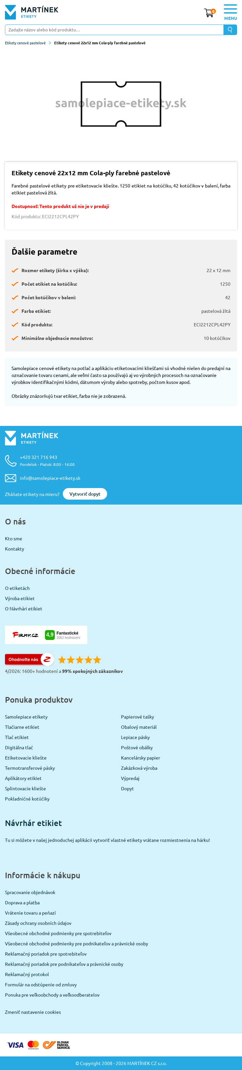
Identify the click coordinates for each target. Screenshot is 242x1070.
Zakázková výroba (139, 768)
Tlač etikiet (17, 737)
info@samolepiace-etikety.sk (50, 478)
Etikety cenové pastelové (28, 42)
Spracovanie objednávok (30, 892)
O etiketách (17, 588)
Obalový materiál (139, 727)
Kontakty (14, 549)
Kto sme (13, 538)
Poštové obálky (137, 747)
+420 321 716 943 (47, 460)
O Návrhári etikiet (23, 608)
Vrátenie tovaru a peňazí (30, 913)
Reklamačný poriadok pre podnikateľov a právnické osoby (64, 964)
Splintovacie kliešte (25, 788)
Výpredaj (130, 778)
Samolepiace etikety (26, 717)
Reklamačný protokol (27, 974)
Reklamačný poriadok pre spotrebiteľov (46, 954)
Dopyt (127, 788)
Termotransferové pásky (30, 768)
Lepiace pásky (135, 737)
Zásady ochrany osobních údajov (38, 923)
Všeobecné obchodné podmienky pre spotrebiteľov (58, 933)
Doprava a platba (22, 902)
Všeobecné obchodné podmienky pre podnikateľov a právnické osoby (76, 943)
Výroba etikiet (20, 598)
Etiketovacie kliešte (26, 758)
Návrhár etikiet (33, 823)
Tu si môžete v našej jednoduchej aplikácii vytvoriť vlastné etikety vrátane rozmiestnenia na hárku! (107, 840)
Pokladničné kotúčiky (27, 799)
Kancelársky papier (140, 758)
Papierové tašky (137, 717)
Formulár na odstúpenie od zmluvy (41, 984)
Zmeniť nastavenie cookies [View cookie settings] (33, 1012)
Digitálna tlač (19, 747)
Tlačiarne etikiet (22, 727)
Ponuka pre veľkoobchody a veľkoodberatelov (52, 995)
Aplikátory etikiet (23, 778)
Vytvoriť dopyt (85, 494)
